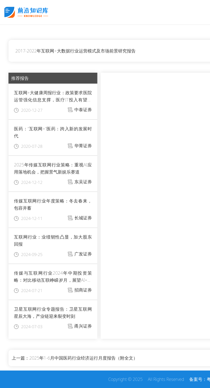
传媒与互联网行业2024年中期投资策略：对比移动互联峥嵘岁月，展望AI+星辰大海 (53, 277)
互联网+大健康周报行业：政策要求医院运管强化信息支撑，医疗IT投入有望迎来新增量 (53, 96)
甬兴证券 (83, 326)
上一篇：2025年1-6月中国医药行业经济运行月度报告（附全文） (75, 358)
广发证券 (83, 254)
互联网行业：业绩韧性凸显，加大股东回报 (53, 240)
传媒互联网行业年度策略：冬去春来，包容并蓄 (53, 204)
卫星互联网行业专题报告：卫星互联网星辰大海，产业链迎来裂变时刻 (53, 312)
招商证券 (83, 290)
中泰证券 (83, 110)
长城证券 (83, 218)
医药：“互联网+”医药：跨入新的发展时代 (53, 132)
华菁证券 (83, 146)
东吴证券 (83, 182)
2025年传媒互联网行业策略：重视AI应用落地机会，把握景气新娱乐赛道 (53, 168)
